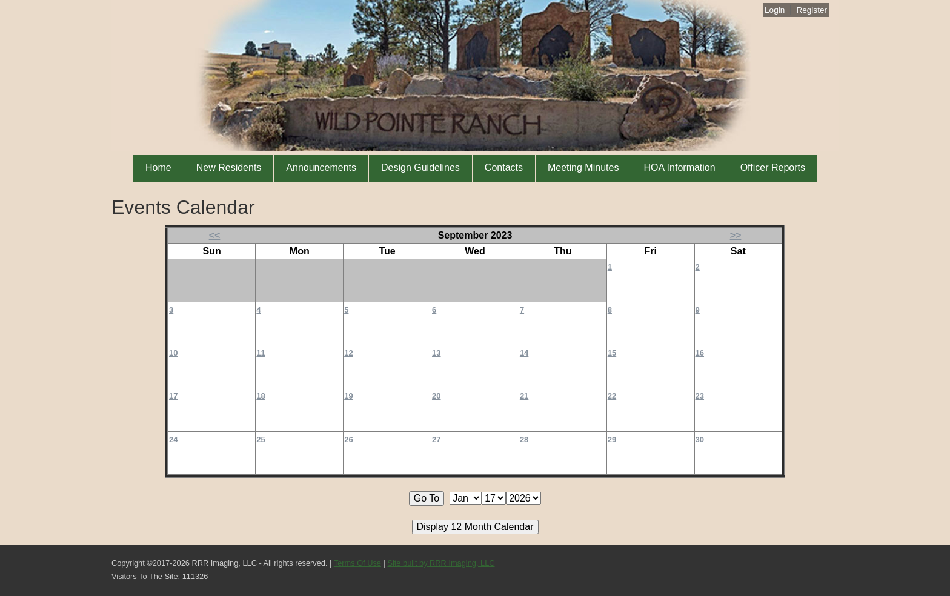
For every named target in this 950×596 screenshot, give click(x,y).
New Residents (229, 167)
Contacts (504, 167)
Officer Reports (772, 167)
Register (811, 10)
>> (736, 235)
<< (215, 235)
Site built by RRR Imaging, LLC (440, 563)
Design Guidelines (420, 167)
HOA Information (679, 167)
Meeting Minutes (583, 167)
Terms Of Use (357, 563)
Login (775, 10)
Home (158, 167)
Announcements (321, 167)
